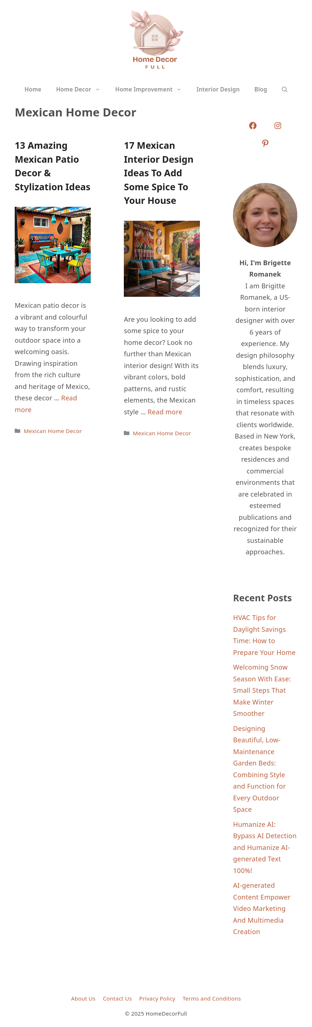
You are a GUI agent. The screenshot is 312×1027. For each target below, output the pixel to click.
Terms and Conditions (212, 998)
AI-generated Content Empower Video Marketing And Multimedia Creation (261, 908)
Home (33, 89)
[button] (285, 90)
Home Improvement (152, 90)
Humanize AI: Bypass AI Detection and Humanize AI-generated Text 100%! (265, 847)
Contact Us (117, 998)
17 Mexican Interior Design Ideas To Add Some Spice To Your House (158, 172)
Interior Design (218, 89)
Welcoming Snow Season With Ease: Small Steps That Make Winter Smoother (262, 690)
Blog (260, 89)
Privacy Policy (157, 998)
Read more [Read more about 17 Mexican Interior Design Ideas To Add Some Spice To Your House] (165, 411)
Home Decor (82, 90)
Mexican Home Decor (53, 431)
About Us (83, 998)
